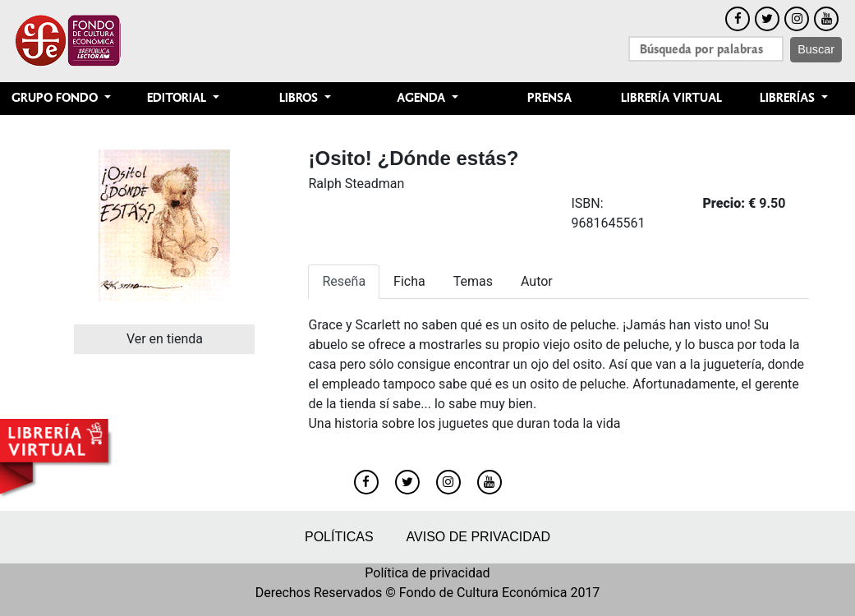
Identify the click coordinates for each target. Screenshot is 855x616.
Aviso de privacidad (478, 537)
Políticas (339, 537)
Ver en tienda (164, 339)
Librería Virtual (671, 98)
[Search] (706, 49)
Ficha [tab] (409, 281)
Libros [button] (300, 98)
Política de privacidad (427, 573)
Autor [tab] (537, 281)
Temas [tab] (473, 281)
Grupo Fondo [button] (56, 98)
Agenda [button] (422, 98)
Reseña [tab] (343, 281)
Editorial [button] (178, 98)
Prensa (549, 98)
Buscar (816, 49)
